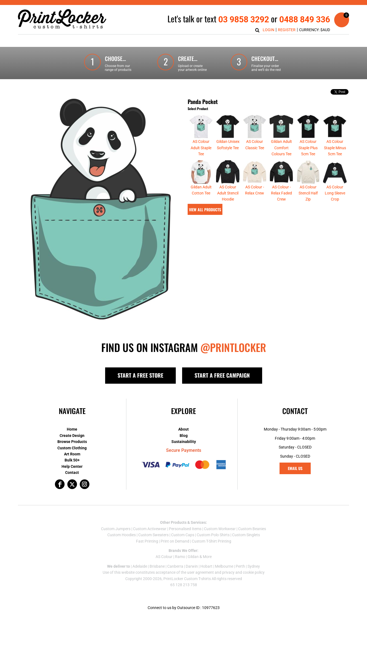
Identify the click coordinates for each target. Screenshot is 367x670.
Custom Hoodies (121, 535)
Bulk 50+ (72, 460)
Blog (184, 435)
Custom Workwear (220, 529)
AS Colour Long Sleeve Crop (335, 193)
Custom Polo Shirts (213, 535)
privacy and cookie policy (243, 572)
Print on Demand (175, 541)
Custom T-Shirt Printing (211, 541)
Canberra (175, 566)
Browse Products (72, 441)
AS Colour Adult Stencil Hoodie (227, 193)
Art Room (72, 454)
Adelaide (139, 566)
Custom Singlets (246, 535)
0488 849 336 (304, 19)
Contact (72, 472)
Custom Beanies (252, 529)
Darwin (192, 566)
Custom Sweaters (153, 535)
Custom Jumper (115, 529)
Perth (240, 566)
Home (72, 429)
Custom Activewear (149, 529)
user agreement (200, 572)
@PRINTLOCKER (233, 347)
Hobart (206, 566)
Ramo (180, 556)
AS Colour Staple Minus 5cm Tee (335, 147)
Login (268, 30)
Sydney (254, 566)
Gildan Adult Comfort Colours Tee (281, 147)
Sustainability (183, 441)
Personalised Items (185, 529)
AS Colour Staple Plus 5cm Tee (308, 147)
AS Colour (164, 556)
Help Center (72, 466)
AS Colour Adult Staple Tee (201, 147)
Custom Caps (182, 535)
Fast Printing (147, 541)
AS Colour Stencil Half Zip (308, 193)
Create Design (72, 435)
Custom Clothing (72, 448)
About (183, 429)
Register (287, 30)
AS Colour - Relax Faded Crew (281, 193)
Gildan (193, 556)
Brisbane (157, 566)
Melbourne (224, 566)
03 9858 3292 (243, 19)
